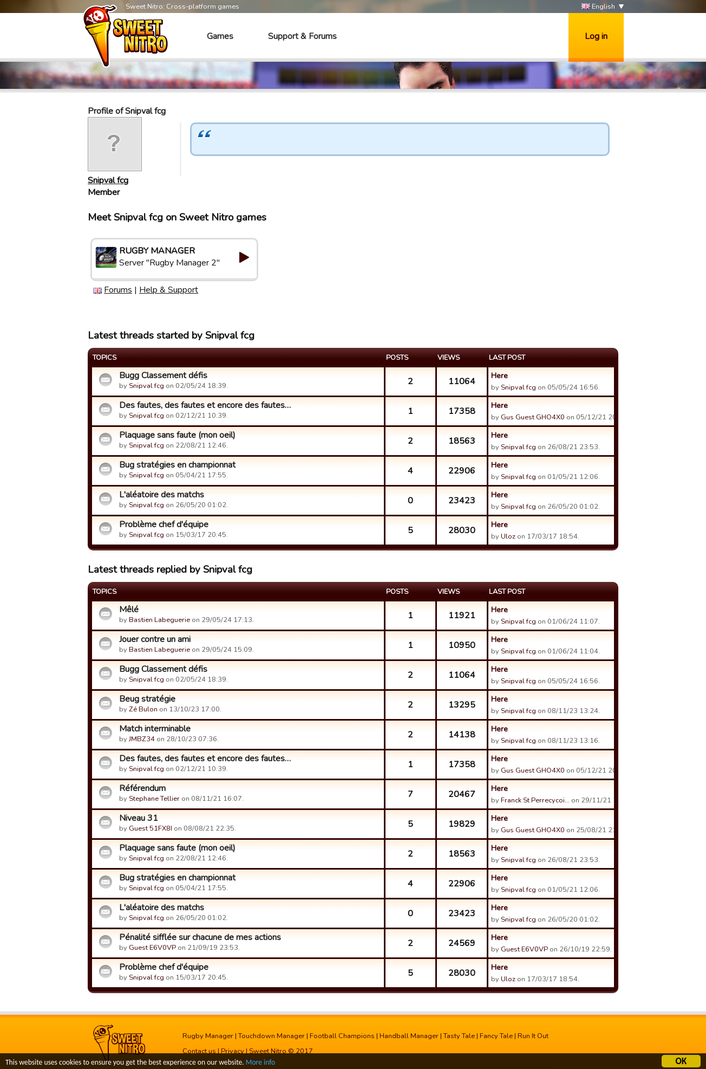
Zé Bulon (143, 709)
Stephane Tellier (154, 799)
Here (499, 375)
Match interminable (155, 729)
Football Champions (342, 1036)
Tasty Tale (459, 1036)
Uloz (508, 536)
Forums (118, 290)
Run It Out (533, 1036)
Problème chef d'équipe (163, 524)
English (598, 7)
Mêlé (129, 609)
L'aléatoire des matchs (161, 494)
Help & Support (168, 290)
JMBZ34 (142, 739)
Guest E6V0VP (152, 948)
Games (220, 36)
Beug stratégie (147, 699)
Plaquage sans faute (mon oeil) (177, 435)
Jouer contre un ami (155, 639)
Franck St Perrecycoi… (535, 800)
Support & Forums (302, 36)
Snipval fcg (108, 180)
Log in (596, 36)
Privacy (232, 1051)
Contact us (199, 1051)
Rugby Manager (207, 1036)
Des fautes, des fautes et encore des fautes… (205, 405)
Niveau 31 (138, 818)
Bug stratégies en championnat (177, 465)
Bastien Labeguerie (159, 620)
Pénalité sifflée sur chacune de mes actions (200, 937)
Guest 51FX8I (150, 828)
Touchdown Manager (271, 1036)
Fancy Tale (496, 1036)
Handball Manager (409, 1036)
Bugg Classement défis (163, 375)
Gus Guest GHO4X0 (533, 417)
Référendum (142, 788)
